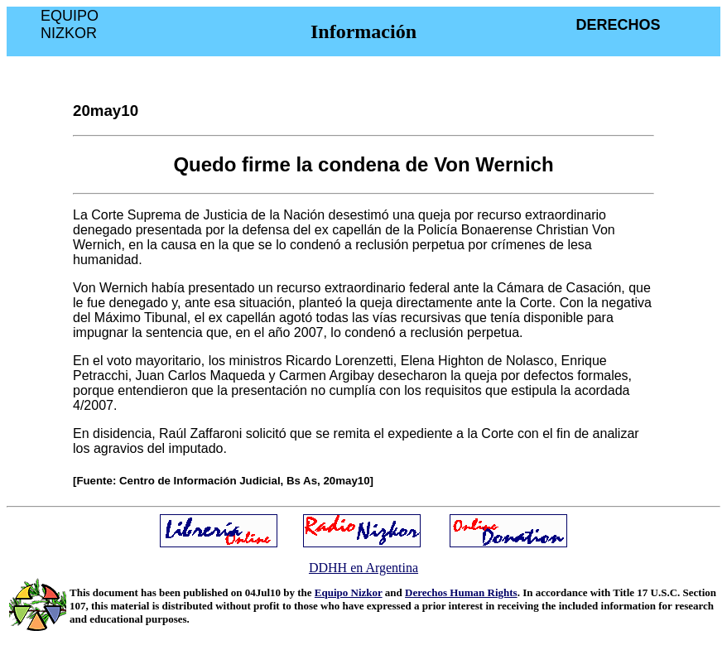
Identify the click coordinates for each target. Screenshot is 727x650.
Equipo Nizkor (349, 592)
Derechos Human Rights (461, 592)
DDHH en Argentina (363, 568)
